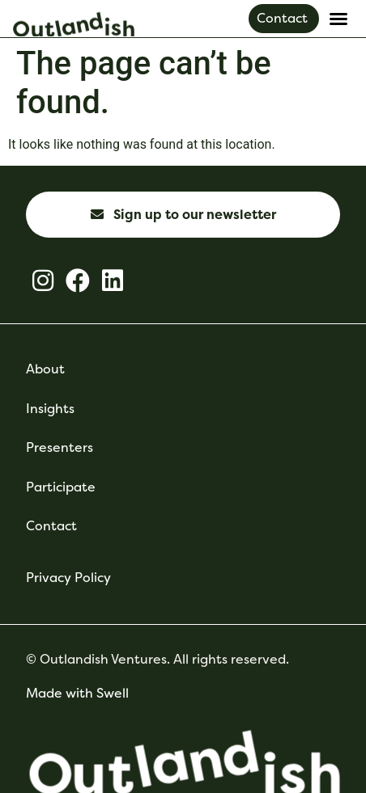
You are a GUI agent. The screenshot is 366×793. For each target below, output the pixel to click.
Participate (61, 487)
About (45, 369)
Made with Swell (77, 693)
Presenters (59, 447)
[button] (338, 18)
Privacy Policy (68, 577)
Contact (51, 525)
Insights (50, 408)
